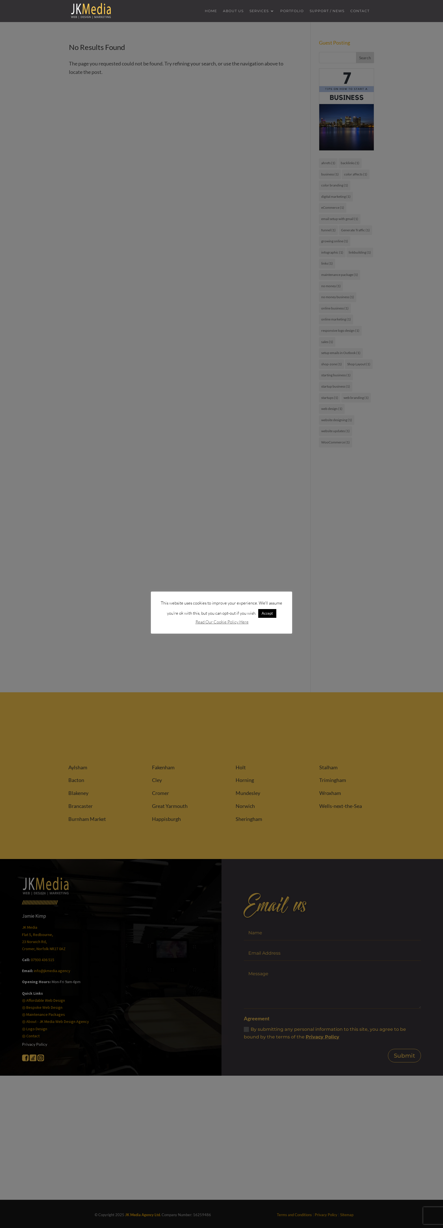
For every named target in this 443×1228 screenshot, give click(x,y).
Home (211, 11)
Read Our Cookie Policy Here (222, 622)
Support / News (327, 11)
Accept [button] (267, 613)
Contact (360, 11)
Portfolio (292, 11)
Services (259, 11)
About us (233, 11)
